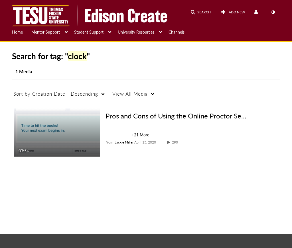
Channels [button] (176, 32)
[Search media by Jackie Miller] (124, 142)
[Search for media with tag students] (119, 135)
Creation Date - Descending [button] (55, 94)
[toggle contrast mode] (273, 12)
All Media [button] (130, 94)
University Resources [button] (136, 32)
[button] (200, 12)
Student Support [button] (89, 32)
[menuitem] (21, 31)
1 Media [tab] (23, 71)
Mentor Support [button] (45, 32)
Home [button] (17, 32)
